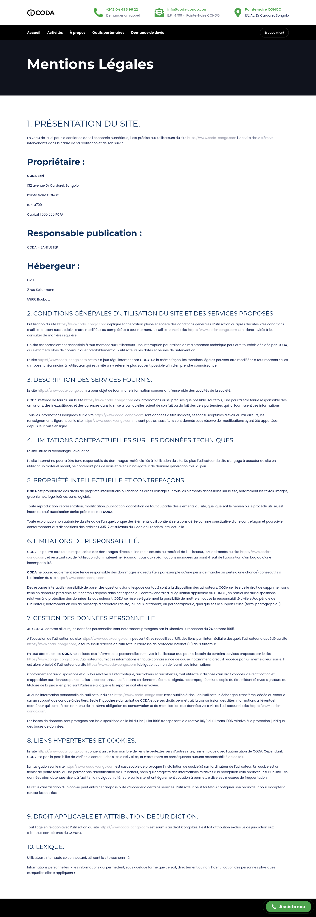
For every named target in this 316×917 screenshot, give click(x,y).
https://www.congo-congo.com (52, 659)
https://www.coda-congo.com (211, 138)
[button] (288, 906)
